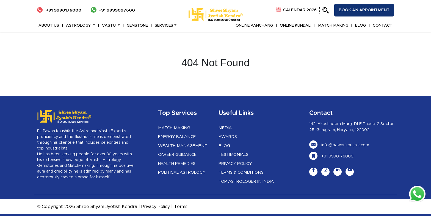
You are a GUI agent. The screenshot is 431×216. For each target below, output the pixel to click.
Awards (228, 137)
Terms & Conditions (241, 172)
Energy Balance (177, 137)
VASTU (109, 25)
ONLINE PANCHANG (254, 25)
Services (164, 25)
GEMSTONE (137, 25)
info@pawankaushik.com (339, 145)
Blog (224, 146)
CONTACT (383, 25)
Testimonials (233, 155)
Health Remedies (176, 164)
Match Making (174, 128)
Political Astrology (181, 172)
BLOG (360, 25)
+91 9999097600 (113, 10)
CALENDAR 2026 (296, 10)
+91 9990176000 (59, 10)
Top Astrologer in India (246, 181)
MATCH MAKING (333, 25)
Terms (180, 206)
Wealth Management (182, 146)
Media (225, 128)
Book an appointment (364, 10)
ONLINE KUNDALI (295, 25)
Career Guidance (177, 155)
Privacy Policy (235, 164)
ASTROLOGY (79, 25)
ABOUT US (48, 25)
